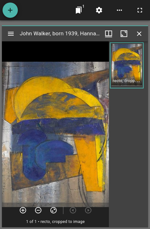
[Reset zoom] (53, 210)
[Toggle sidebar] (10, 33)
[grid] (128, 134)
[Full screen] (139, 10)
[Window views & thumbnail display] (108, 33)
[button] (126, 65)
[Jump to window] (78, 10)
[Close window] (139, 33)
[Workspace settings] (99, 10)
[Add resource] (10, 10)
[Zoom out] (38, 210)
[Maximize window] (124, 33)
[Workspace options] (119, 10)
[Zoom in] (23, 210)
